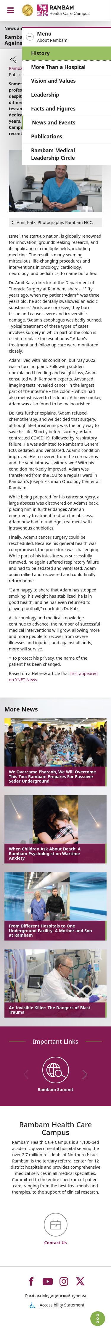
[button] (66, 37)
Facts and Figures (53, 108)
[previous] (28, 1074)
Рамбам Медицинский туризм (55, 1295)
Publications (46, 136)
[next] (82, 1074)
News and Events (53, 122)
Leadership (45, 94)
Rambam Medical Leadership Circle (53, 154)
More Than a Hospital (58, 67)
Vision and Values (53, 80)
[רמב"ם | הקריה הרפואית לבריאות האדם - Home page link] (63, 11)
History (40, 53)
